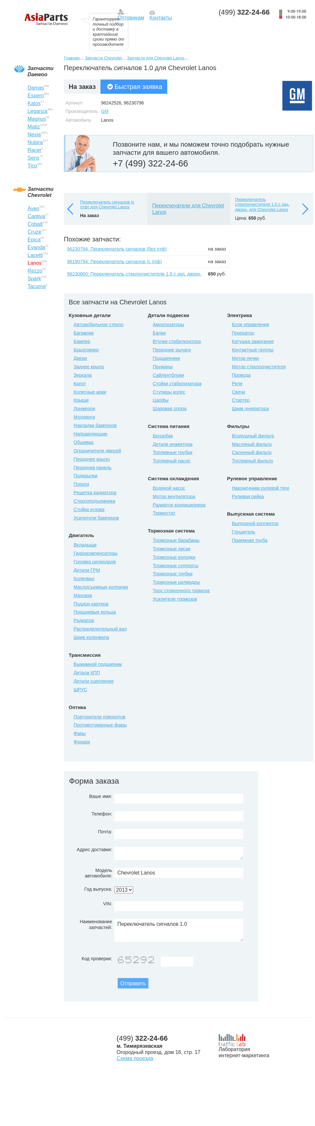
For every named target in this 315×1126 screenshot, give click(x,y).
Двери (80, 358)
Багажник (84, 333)
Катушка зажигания (253, 341)
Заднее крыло (89, 366)
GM (105, 111)
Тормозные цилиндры (176, 582)
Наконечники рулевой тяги (260, 488)
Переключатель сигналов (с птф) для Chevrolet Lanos (107, 205)
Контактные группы (252, 349)
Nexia (34, 134)
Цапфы (161, 400)
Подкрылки (86, 475)
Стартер (241, 400)
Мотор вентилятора (174, 496)
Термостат (164, 513)
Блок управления (250, 324)
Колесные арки (90, 392)
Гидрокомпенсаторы (95, 553)
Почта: (105, 831)
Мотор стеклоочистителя (259, 366)
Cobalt (35, 224)
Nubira (35, 142)
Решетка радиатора (95, 492)
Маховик (83, 595)
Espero (36, 95)
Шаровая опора (169, 408)
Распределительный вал (100, 628)
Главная (72, 57)
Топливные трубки (172, 452)
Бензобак (163, 435)
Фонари (82, 741)
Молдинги (84, 417)
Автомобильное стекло (98, 324)
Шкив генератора (250, 408)
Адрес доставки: (94, 849)
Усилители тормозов (175, 599)
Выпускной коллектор (255, 523)
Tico (32, 165)
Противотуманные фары (100, 725)
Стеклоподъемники (94, 501)
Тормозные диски (171, 548)
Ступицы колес (169, 392)
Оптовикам (131, 17)
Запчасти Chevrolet (103, 57)
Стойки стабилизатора (177, 383)
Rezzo (35, 271)
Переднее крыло (92, 459)
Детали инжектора (172, 444)
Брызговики (86, 349)
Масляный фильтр (252, 444)
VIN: (107, 903)
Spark (34, 278)
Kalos (34, 103)
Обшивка (83, 442)
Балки (159, 333)
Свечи (238, 392)
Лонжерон (84, 408)
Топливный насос (171, 460)
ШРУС (80, 689)
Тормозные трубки (172, 573)
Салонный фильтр (252, 452)
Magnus (37, 119)
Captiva (36, 216)
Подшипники (166, 358)
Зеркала (83, 375)
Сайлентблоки (168, 375)
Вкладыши (85, 544)
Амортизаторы (168, 324)
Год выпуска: (98, 889)
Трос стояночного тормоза (181, 590)
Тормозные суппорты (175, 565)
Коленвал (84, 578)
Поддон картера (91, 603)
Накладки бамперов (95, 425)
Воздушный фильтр (253, 435)
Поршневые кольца (95, 612)
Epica (34, 239)
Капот (80, 383)
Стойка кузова (89, 509)
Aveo (33, 208)
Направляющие (90, 433)
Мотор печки (245, 358)
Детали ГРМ (87, 570)
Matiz (34, 126)
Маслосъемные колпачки (101, 587)
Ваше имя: (100, 796)
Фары (80, 733)
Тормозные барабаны (176, 540)
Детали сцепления (93, 681)
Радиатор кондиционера (179, 505)
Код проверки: (97, 958)
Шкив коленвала (91, 637)
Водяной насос (169, 488)
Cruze (34, 232)
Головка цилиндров (95, 561)
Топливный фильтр (252, 460)
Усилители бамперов (96, 517)
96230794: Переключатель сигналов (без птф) (117, 248)
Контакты (160, 17)
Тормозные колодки (174, 557)
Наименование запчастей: (96, 924)
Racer (34, 150)
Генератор (243, 333)
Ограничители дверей (97, 450)
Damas (36, 88)
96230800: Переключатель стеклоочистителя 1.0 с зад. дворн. (134, 273)
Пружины (163, 366)
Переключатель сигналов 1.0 (178, 930)
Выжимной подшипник (98, 664)
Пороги (81, 484)
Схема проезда (135, 1058)
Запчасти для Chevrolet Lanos (155, 57)
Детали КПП (87, 672)
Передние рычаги (172, 349)
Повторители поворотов (99, 716)
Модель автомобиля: (98, 873)
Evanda (36, 247)
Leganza (37, 111)
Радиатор (84, 620)
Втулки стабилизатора (177, 341)
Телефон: (101, 813)
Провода (241, 375)
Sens (33, 158)
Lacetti (35, 255)
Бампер (82, 341)
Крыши (81, 400)
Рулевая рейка (248, 496)
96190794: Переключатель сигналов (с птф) (114, 261)
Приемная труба (249, 540)
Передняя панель (92, 467)
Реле (237, 383)
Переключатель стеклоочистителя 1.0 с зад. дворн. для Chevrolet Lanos (262, 204)
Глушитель (243, 531)
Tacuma (37, 286)
